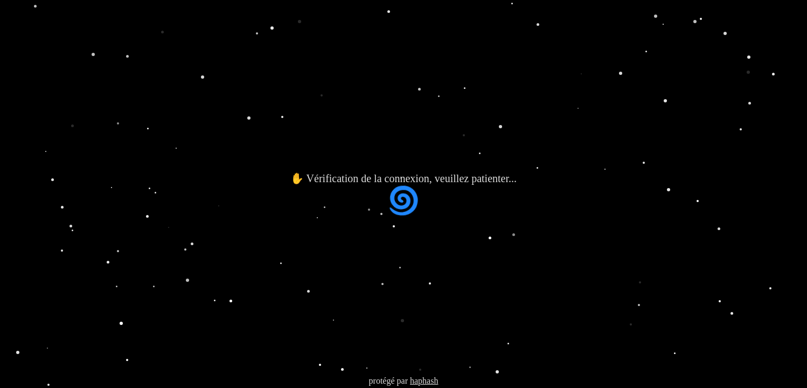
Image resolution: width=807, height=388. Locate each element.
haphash (424, 380)
